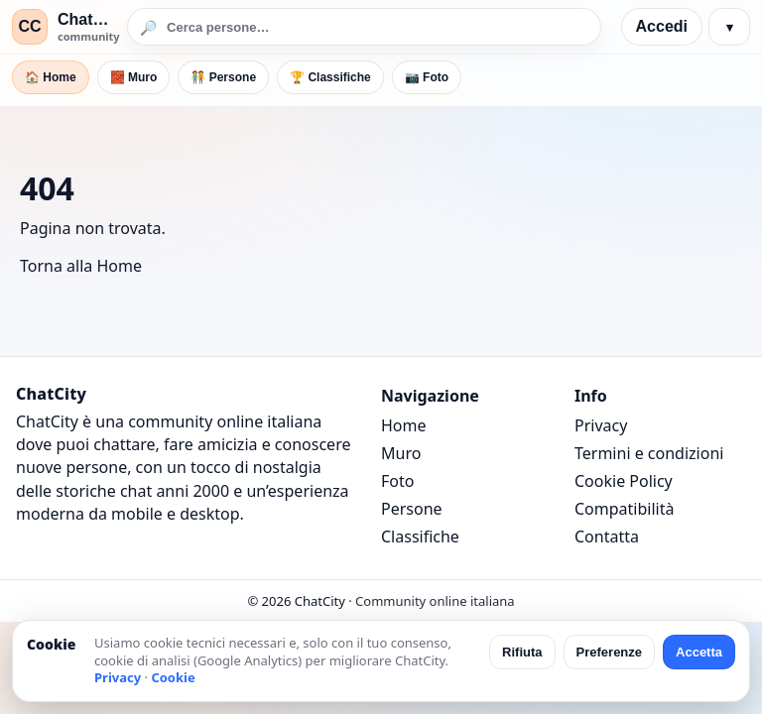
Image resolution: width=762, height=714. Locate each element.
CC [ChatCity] (29, 26)
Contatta (606, 536)
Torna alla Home (81, 266)
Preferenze (609, 652)
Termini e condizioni (648, 453)
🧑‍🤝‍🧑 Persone (223, 77)
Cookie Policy (623, 481)
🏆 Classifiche (330, 77)
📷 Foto (426, 77)
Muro (401, 453)
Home (404, 425)
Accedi (662, 26)
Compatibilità (624, 509)
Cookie (172, 677)
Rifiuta (522, 652)
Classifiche (420, 536)
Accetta (699, 652)
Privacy (600, 425)
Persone (412, 509)
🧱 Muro (134, 77)
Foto (397, 481)
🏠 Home (50, 77)
